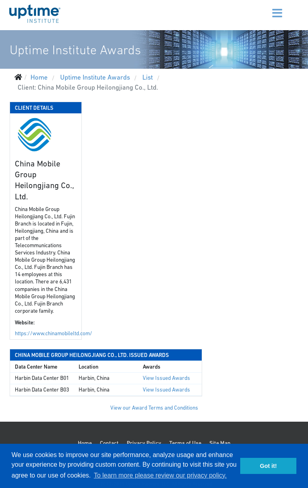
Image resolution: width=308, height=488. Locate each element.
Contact (109, 443)
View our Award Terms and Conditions (154, 408)
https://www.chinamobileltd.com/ (53, 333)
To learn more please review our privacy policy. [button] (160, 475)
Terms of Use (185, 443)
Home (85, 443)
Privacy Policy (144, 443)
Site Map (220, 443)
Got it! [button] (268, 466)
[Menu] (267, 8)
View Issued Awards (166, 378)
